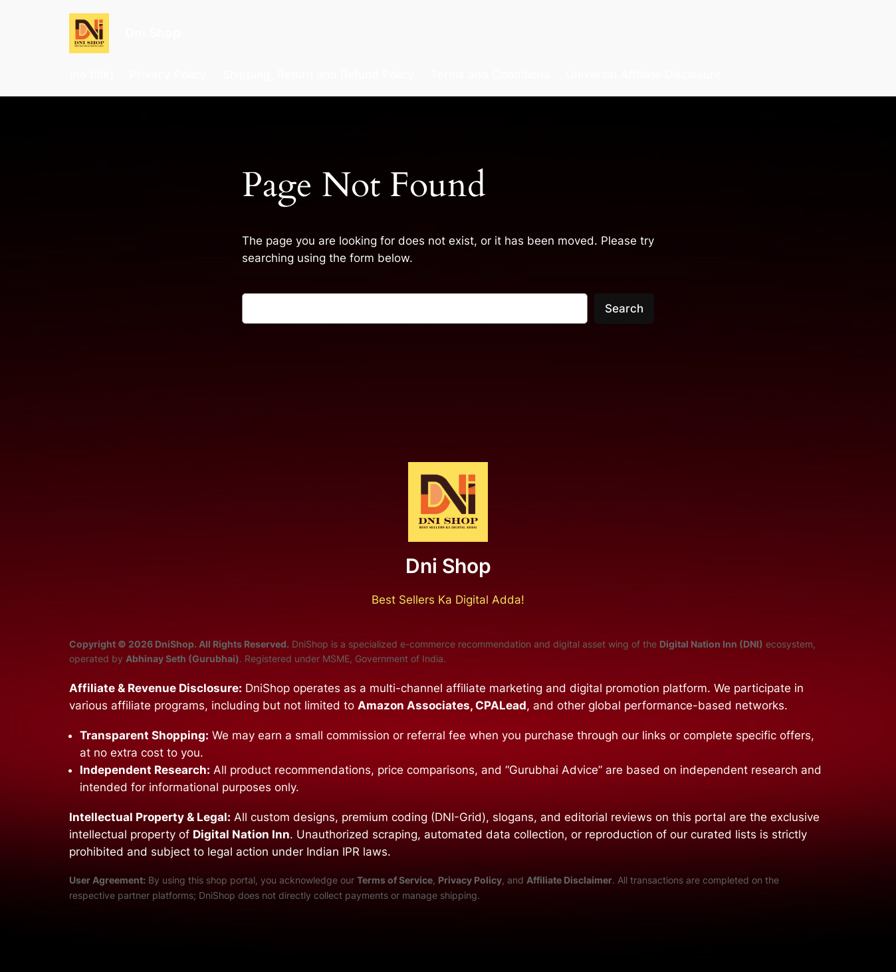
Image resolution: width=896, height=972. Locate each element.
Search (624, 308)
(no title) (91, 74)
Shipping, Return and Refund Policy (319, 74)
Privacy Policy (168, 74)
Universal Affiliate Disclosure (643, 74)
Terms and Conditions (490, 74)
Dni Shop (153, 33)
